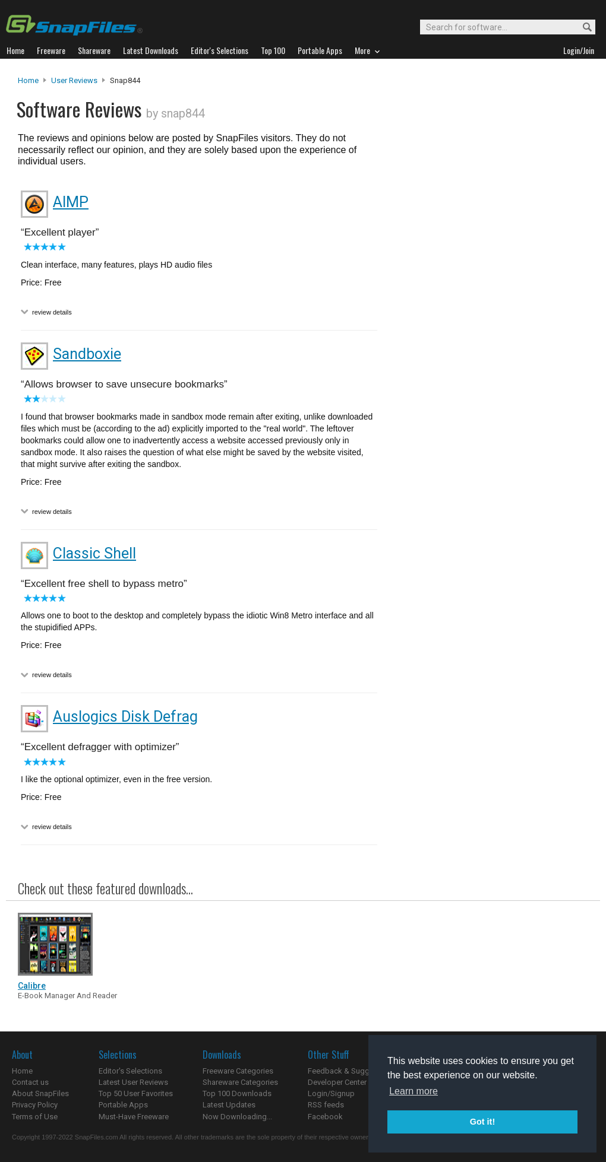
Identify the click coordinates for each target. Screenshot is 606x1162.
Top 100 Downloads (237, 1093)
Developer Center (337, 1082)
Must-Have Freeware (134, 1116)
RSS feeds (326, 1104)
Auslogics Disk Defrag (125, 716)
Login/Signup (331, 1093)
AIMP (71, 202)
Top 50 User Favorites (136, 1093)
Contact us (30, 1082)
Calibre (32, 985)
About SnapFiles (40, 1093)
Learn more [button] (413, 1091)
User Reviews (74, 80)
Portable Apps (123, 1104)
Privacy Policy (35, 1104)
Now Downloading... (237, 1116)
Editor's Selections (130, 1070)
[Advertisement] (487, 316)
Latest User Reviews (133, 1082)
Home (28, 80)
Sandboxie (87, 354)
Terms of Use (35, 1116)
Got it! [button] (482, 1121)
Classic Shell (94, 553)
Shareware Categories (240, 1082)
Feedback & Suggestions (351, 1070)
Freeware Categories (238, 1070)
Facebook (325, 1116)
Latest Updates (229, 1104)
